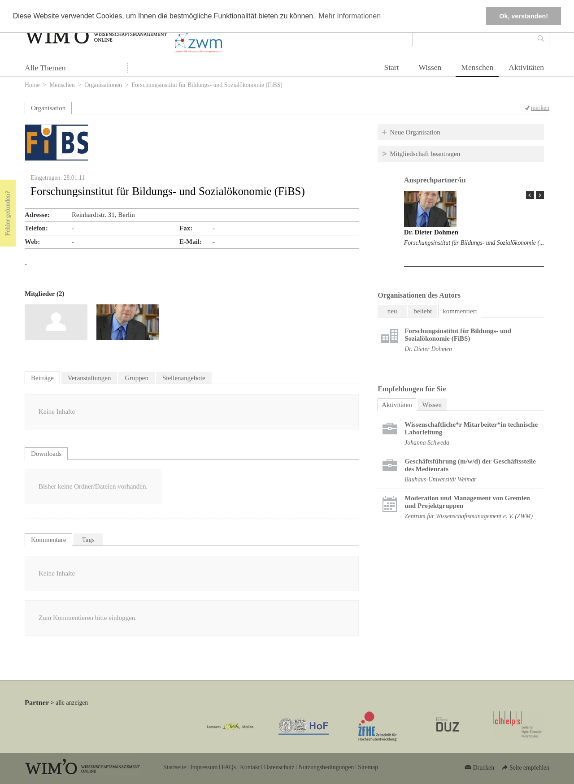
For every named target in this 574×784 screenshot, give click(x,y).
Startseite (174, 767)
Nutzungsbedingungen (326, 767)
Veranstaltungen (89, 377)
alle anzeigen (72, 702)
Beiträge (42, 377)
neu (392, 311)
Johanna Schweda (426, 442)
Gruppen (136, 377)
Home (32, 85)
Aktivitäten (526, 67)
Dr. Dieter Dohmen (431, 232)
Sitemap (368, 767)
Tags (88, 539)
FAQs (229, 767)
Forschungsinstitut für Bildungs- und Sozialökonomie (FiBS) (457, 334)
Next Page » (540, 195)
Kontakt (250, 767)
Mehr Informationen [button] (349, 16)
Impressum (203, 767)
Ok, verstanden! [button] (523, 16)
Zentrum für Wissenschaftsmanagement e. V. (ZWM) (468, 516)
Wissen (430, 67)
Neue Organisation (415, 132)
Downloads (46, 453)
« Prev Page (530, 195)
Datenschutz (279, 767)
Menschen (477, 67)
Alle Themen (45, 67)
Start (391, 67)
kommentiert (460, 311)
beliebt (422, 311)
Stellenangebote (183, 377)
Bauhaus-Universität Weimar (440, 479)
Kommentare (48, 539)
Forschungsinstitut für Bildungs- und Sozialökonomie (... (474, 242)
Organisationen (103, 85)
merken (540, 107)
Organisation (48, 108)
